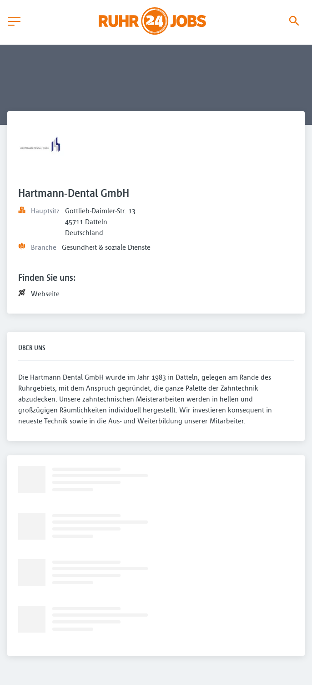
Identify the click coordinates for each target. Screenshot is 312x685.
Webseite (45, 293)
